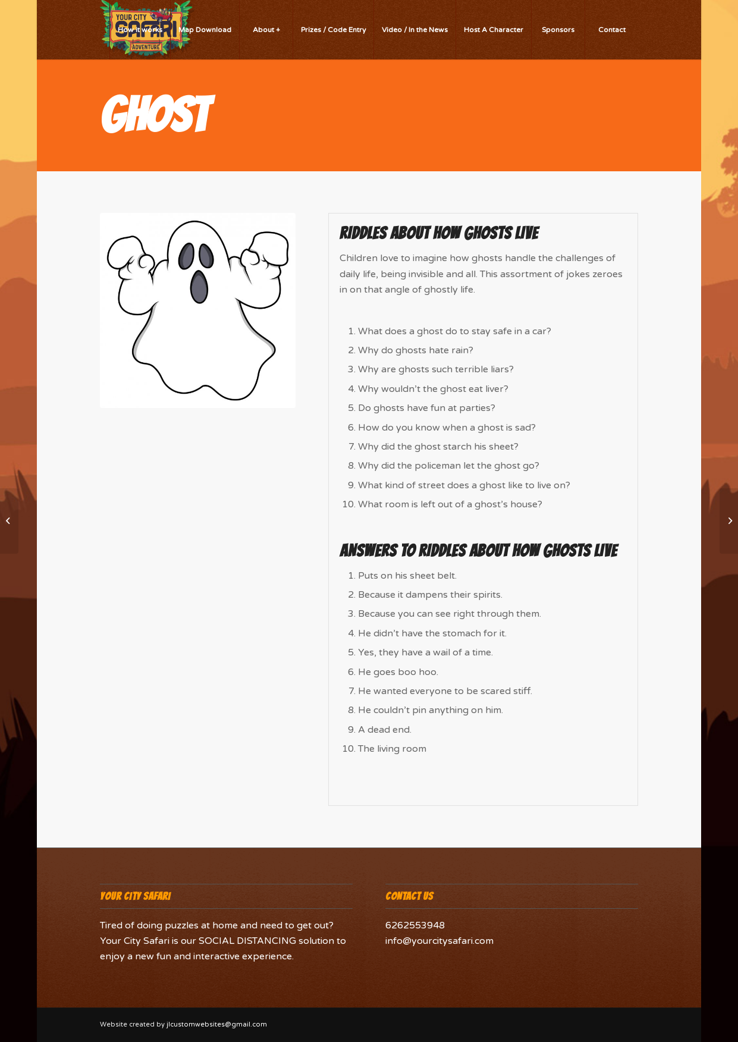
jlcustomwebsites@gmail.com (217, 1024)
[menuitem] (139, 29)
